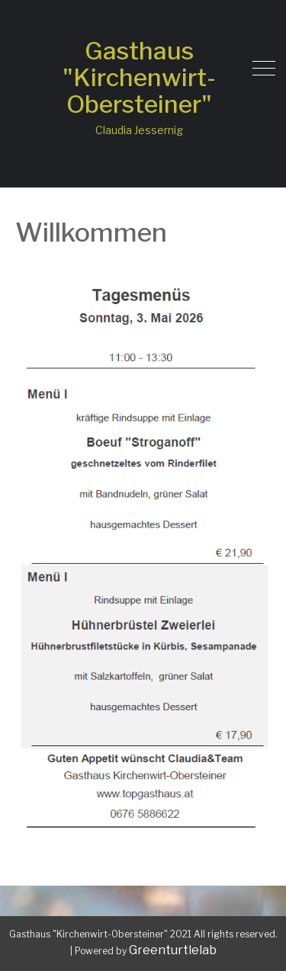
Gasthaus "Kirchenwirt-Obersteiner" (139, 77)
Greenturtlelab (173, 950)
